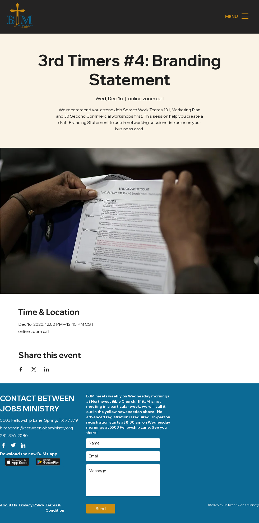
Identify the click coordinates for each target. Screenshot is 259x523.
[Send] (100, 508)
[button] (245, 16)
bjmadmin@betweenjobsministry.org (36, 427)
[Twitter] (13, 445)
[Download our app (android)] (47, 462)
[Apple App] (16, 462)
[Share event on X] (33, 369)
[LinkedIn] (23, 445)
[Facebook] (3, 445)
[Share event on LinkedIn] (46, 369)
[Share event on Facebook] (20, 369)
